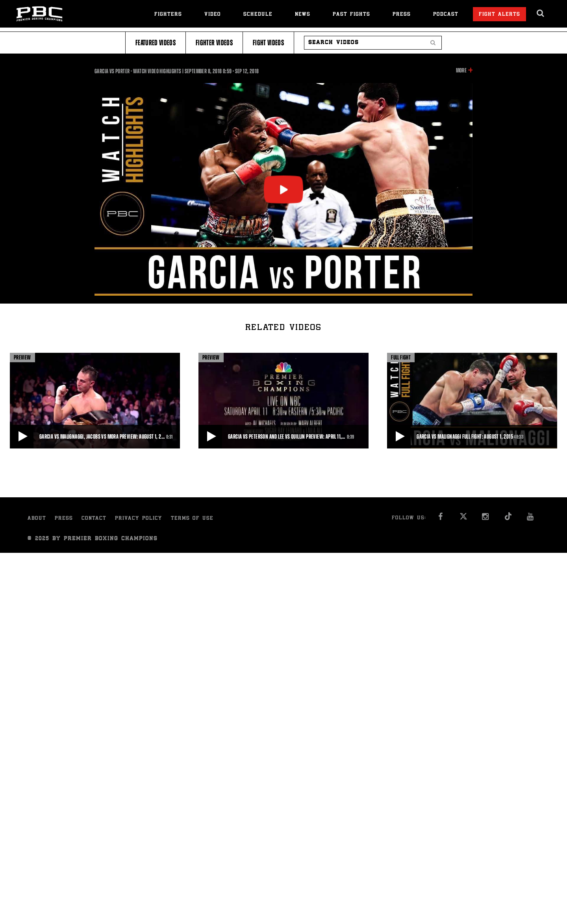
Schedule (257, 15)
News (302, 15)
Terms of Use (192, 519)
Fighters (168, 15)
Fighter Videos (214, 43)
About (37, 519)
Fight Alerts (499, 15)
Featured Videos (155, 43)
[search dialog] (541, 13)
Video (212, 15)
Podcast (445, 15)
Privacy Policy (138, 519)
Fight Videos (268, 43)
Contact (94, 519)
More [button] (461, 70)
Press (402, 15)
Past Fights (351, 15)
